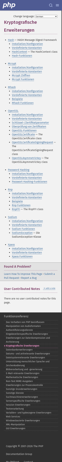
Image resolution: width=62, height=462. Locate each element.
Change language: (23, 16)
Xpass (11, 244)
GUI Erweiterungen (15, 428)
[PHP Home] (9, 5)
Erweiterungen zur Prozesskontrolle (24, 385)
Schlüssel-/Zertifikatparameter (30, 122)
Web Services (13, 416)
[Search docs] (50, 5)
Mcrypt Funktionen (23, 79)
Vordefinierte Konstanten (27, 47)
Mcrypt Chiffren (21, 75)
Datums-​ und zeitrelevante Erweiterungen (28, 353)
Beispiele (17, 99)
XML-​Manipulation (15, 424)
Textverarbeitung (15, 408)
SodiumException (22, 232)
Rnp (10, 189)
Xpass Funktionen (22, 256)
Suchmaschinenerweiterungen (22, 397)
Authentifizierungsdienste (19, 330)
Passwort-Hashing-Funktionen (29, 181)
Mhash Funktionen (23, 102)
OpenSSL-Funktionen (24, 130)
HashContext (19, 51)
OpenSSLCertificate (23, 134)
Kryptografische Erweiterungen (22, 345)
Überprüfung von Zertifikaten (29, 126)
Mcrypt (12, 63)
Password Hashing (18, 169)
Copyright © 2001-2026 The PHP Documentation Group (24, 450)
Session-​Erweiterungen (18, 404)
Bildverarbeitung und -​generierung (24, 369)
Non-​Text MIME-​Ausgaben (19, 381)
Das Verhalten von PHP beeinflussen (25, 322)
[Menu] (57, 5)
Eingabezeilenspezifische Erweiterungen (27, 334)
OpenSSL (13, 110)
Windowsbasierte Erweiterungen (23, 420)
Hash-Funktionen (22, 55)
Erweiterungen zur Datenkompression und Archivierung (28, 340)
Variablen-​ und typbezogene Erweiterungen (28, 412)
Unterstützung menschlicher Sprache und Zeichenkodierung (27, 363)
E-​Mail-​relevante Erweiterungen (22, 373)
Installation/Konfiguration (27, 43)
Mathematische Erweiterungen (22, 377)
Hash (11, 39)
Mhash (12, 87)
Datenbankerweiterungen (19, 349)
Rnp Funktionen (21, 205)
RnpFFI (16, 209)
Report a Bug (29, 277)
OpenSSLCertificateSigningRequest (32, 142)
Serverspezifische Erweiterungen (23, 401)
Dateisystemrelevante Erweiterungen (25, 357)
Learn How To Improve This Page (23, 274)
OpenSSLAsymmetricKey (26, 158)
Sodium (12, 217)
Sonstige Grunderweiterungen (21, 389)
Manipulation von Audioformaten (23, 326)
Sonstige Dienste (15, 393)
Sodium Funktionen (23, 228)
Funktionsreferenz (16, 316)
